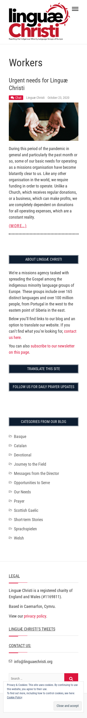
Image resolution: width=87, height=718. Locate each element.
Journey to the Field (30, 464)
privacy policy (35, 616)
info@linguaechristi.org (30, 661)
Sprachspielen (25, 528)
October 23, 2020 (58, 98)
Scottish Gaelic (26, 510)
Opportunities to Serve (32, 482)
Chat (18, 98)
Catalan (20, 445)
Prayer (19, 501)
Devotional (22, 455)
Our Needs (22, 491)
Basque (20, 436)
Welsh (19, 538)
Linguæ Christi (35, 98)
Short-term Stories (28, 519)
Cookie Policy (14, 697)
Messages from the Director (36, 473)
